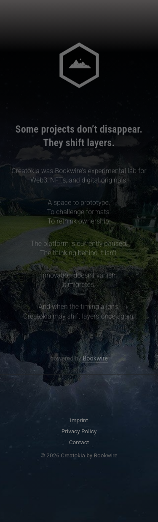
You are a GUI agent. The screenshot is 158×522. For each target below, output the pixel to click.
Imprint (79, 420)
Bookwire (95, 359)
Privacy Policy (79, 431)
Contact (79, 442)
